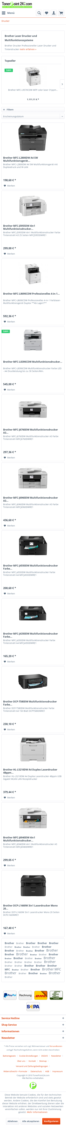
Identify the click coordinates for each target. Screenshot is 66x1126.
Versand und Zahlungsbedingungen (32, 1066)
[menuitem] (8, 13)
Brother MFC (51, 969)
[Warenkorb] (61, 13)
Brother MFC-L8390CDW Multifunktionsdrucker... (32, 361)
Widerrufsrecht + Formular (15, 1071)
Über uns (21, 1061)
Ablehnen (13, 1121)
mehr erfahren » (28, 49)
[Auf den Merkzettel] (9, 186)
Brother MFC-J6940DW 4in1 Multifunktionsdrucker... (19, 839)
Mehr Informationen (37, 1112)
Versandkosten (56, 1046)
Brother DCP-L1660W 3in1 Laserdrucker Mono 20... (30, 907)
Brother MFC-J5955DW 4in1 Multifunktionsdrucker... (19, 227)
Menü (8, 13)
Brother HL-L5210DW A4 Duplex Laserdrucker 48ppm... (30, 771)
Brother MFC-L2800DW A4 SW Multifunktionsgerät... (20, 159)
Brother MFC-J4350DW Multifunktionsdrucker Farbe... (30, 635)
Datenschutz (36, 1071)
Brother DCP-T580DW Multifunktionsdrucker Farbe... (30, 703)
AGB (47, 1071)
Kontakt (32, 1061)
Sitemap (43, 1061)
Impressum (57, 1071)
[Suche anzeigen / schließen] (39, 13)
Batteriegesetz (9, 1055)
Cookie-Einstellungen (28, 1055)
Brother (10, 943)
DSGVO (44, 1055)
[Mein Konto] (54, 13)
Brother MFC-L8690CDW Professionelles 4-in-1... (31, 293)
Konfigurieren (51, 1121)
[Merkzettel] (46, 13)
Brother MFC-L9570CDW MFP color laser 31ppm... (33, 89)
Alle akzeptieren (30, 1121)
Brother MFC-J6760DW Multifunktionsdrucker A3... (30, 431)
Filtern (8, 109)
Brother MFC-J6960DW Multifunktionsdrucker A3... (30, 499)
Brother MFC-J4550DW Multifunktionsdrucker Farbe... (30, 567)
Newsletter (56, 1055)
